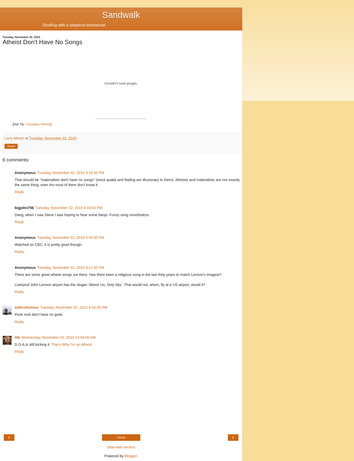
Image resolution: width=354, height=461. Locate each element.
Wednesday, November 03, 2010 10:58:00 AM (58, 337)
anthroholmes (27, 307)
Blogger (131, 456)
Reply (19, 192)
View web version (121, 447)
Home (121, 437)
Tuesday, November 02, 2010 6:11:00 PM (70, 268)
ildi (17, 337)
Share (11, 146)
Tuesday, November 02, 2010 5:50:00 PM (70, 238)
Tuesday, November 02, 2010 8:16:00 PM (73, 307)
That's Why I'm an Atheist (71, 344)
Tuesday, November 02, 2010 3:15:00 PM (70, 173)
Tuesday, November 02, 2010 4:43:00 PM (68, 208)
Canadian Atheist (38, 124)
